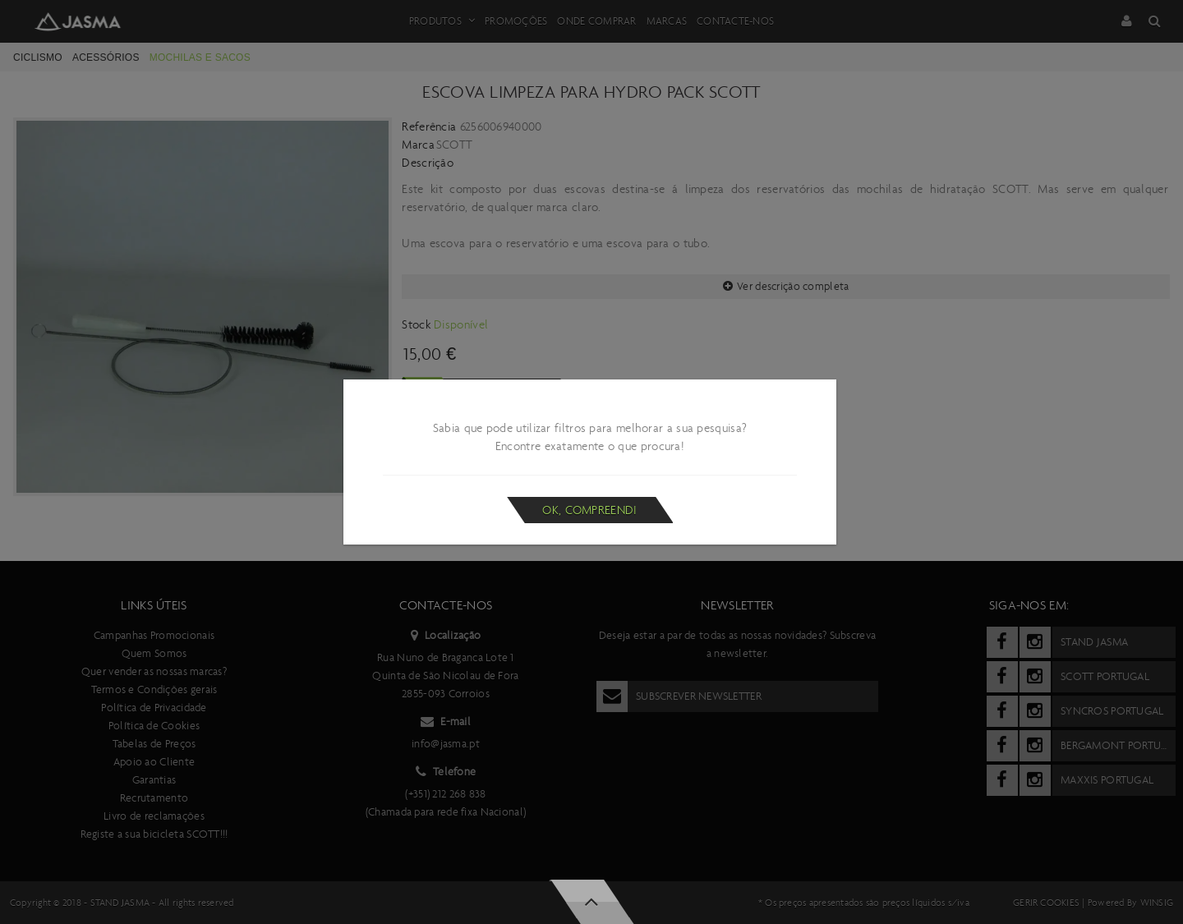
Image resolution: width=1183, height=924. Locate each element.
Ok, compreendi (589, 510)
